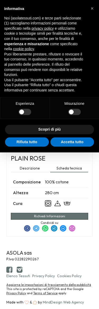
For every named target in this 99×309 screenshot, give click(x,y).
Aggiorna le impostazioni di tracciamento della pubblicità (48, 285)
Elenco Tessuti (18, 276)
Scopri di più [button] (49, 129)
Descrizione (30, 168)
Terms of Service (45, 293)
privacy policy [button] (43, 28)
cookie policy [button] (23, 49)
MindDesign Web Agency (63, 302)
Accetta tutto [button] (72, 142)
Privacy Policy (43, 276)
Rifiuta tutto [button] (26, 142)
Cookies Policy (69, 276)
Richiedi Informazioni (49, 216)
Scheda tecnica (69, 168)
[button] (92, 8)
